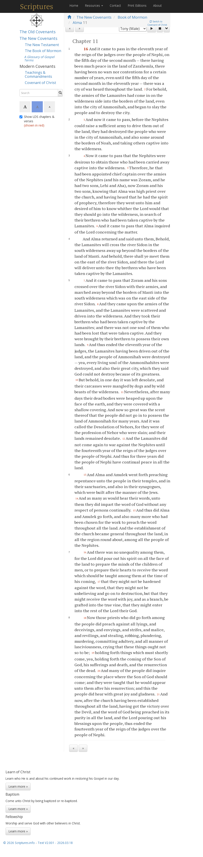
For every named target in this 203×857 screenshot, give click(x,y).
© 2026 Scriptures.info (19, 845)
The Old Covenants (38, 31)
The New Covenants (38, 38)
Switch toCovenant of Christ (157, 23)
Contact (115, 5)
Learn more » (18, 789)
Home (73, 5)
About (157, 5)
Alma (77, 22)
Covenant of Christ (40, 82)
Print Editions (137, 5)
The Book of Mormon (43, 50)
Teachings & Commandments (38, 74)
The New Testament (42, 44)
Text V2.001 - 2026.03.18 (55, 845)
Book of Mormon (132, 17)
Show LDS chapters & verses (37, 121)
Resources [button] (94, 5)
